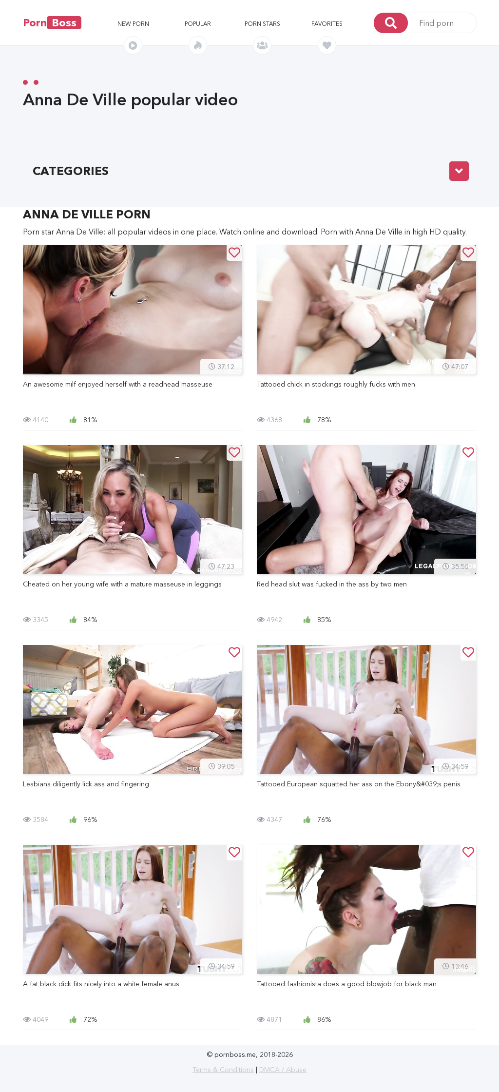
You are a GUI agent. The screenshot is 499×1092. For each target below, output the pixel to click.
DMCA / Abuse (283, 1069)
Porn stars (262, 23)
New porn (133, 23)
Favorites (327, 23)
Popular (198, 23)
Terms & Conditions (223, 1069)
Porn (52, 22)
